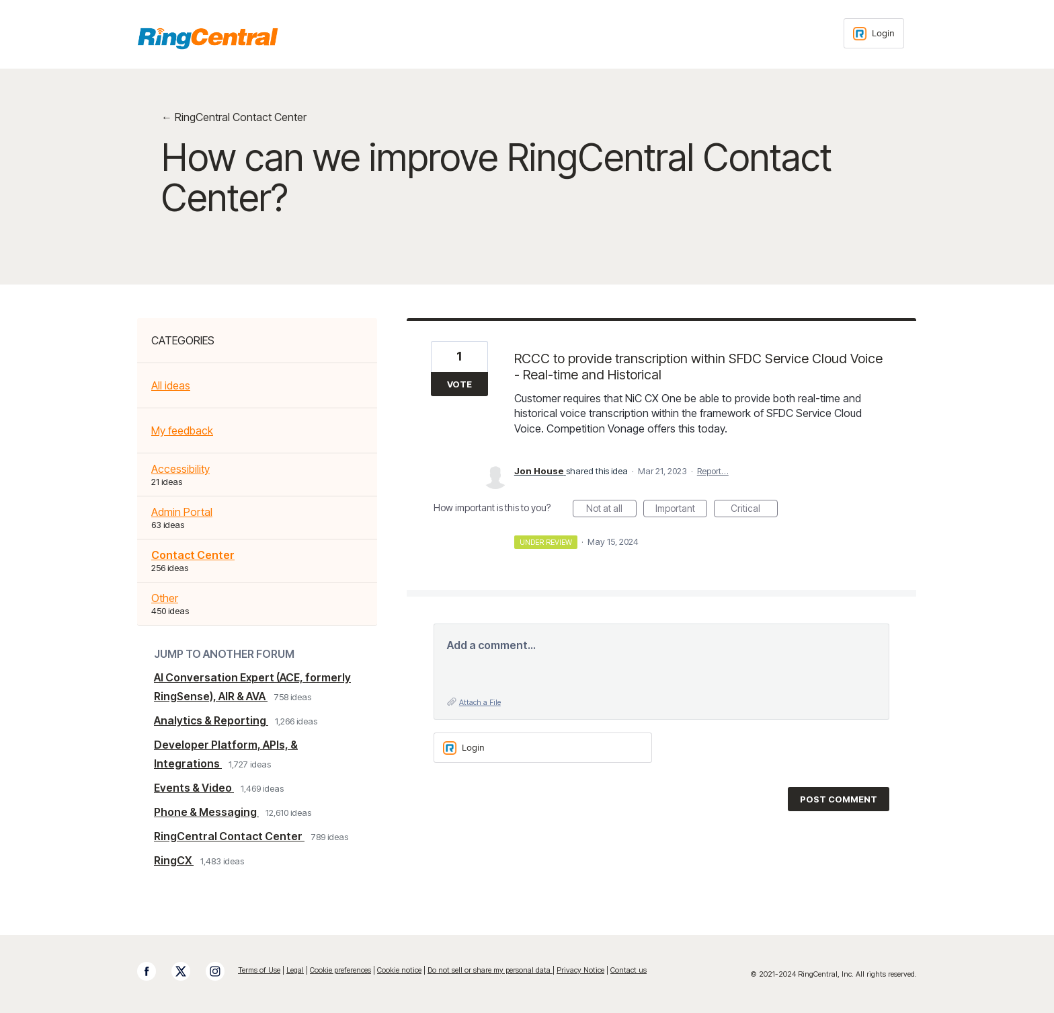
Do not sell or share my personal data (490, 970)
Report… (713, 470)
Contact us (628, 970)
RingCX (174, 860)
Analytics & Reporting (211, 720)
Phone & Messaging (206, 812)
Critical (754, 509)
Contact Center (193, 555)
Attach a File (480, 702)
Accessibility (180, 469)
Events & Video (194, 787)
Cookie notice (399, 970)
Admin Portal (181, 512)
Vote (459, 384)
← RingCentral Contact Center (234, 117)
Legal (295, 970)
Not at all (611, 509)
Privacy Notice (580, 970)
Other (164, 598)
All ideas (170, 385)
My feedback (182, 430)
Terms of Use (259, 970)
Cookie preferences (340, 970)
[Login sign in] (874, 33)
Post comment (838, 799)
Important (681, 509)
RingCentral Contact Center (229, 836)
